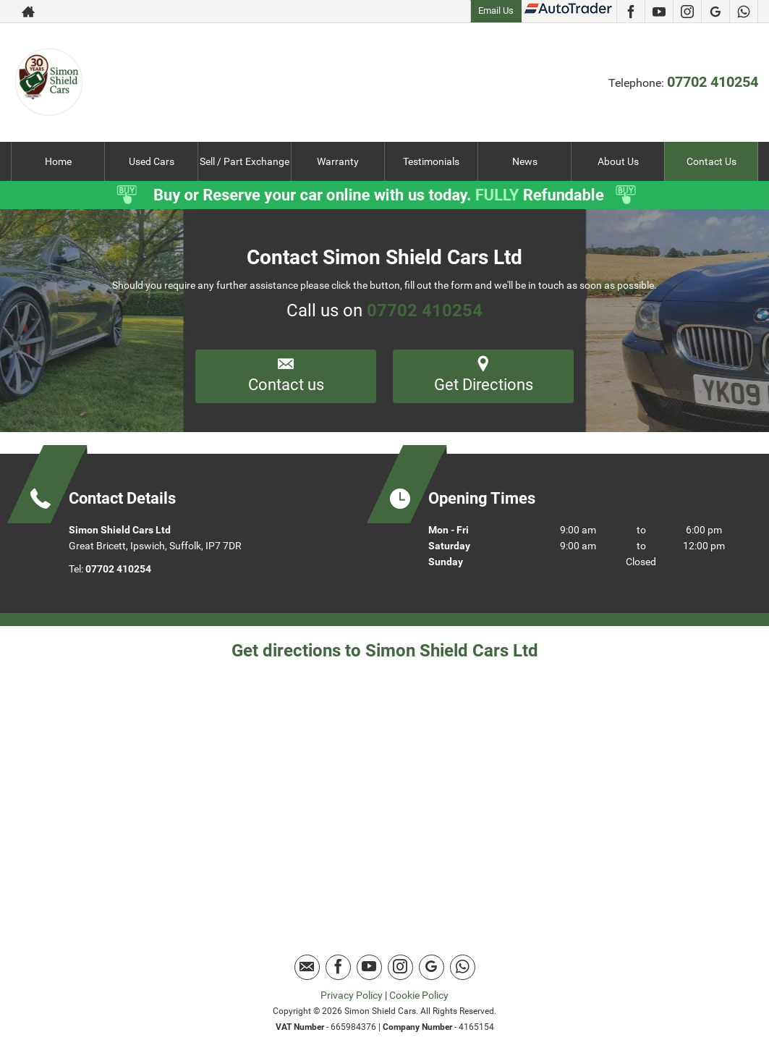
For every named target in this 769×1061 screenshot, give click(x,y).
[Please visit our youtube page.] (659, 11)
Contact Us (711, 161)
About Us (618, 161)
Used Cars (151, 161)
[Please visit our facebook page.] (630, 11)
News (525, 161)
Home (58, 161)
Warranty (338, 161)
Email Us (496, 10)
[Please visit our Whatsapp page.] (743, 11)
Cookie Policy (419, 995)
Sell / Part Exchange (244, 161)
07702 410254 (712, 81)
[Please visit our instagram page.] (687, 11)
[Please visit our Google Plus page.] (715, 11)
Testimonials (431, 161)
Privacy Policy (351, 995)
